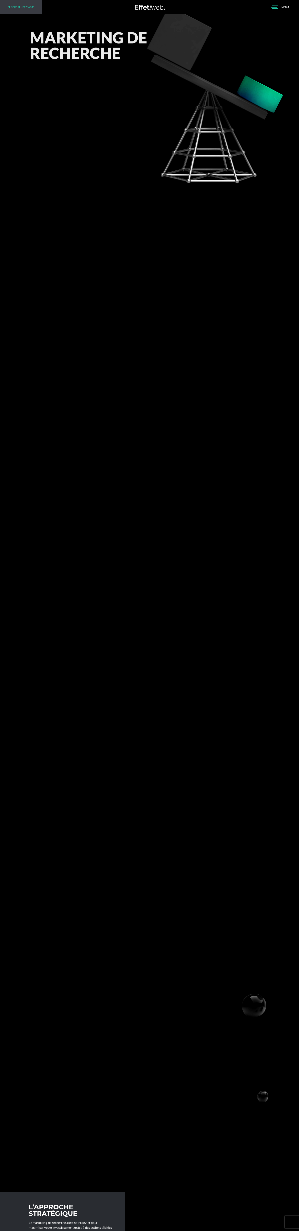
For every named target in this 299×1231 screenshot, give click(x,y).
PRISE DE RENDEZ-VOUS (21, 7)
